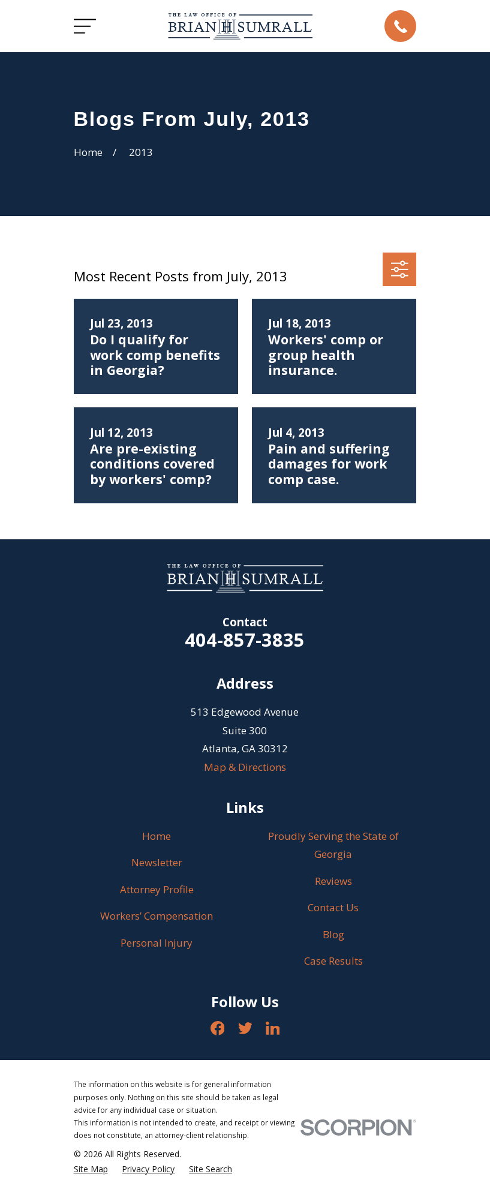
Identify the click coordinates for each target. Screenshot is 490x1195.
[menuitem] (91, 1169)
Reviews (333, 881)
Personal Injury (157, 943)
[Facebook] (218, 1028)
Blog (333, 934)
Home (156, 836)
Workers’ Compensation (156, 916)
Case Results (333, 961)
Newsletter (156, 862)
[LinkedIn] (273, 1028)
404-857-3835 (245, 639)
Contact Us (333, 907)
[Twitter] (245, 1028)
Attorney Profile (157, 889)
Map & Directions (245, 767)
